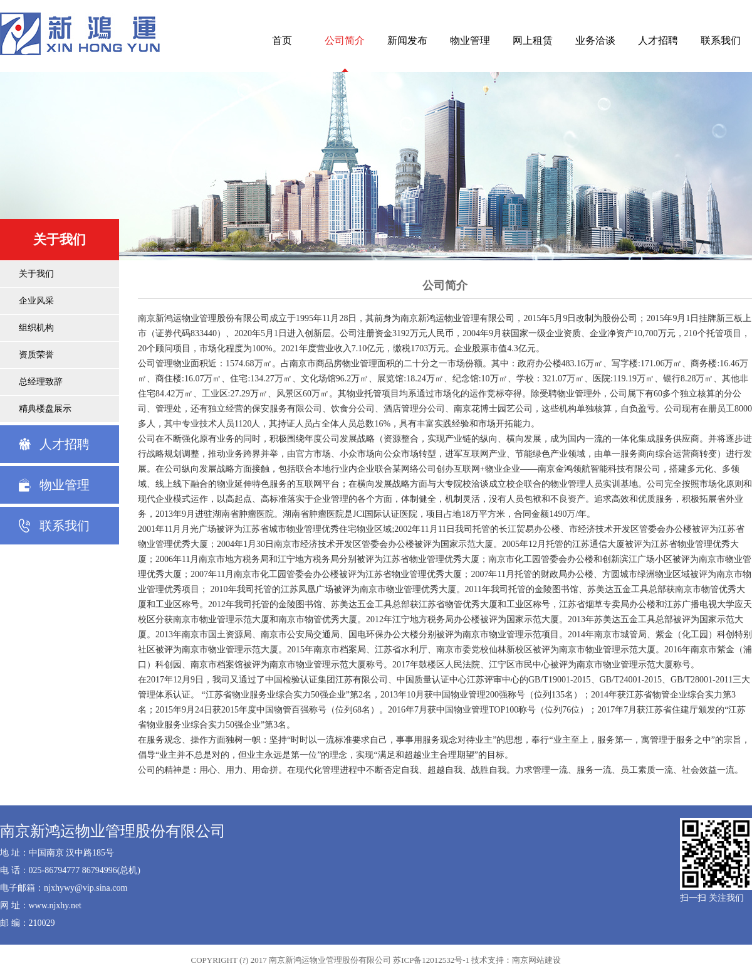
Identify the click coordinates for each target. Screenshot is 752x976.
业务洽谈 (595, 40)
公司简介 (345, 40)
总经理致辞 (41, 381)
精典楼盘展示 (45, 408)
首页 (282, 40)
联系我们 (721, 40)
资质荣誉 (36, 354)
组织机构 (36, 327)
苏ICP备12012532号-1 (431, 960)
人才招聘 (658, 40)
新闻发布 (407, 40)
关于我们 (36, 273)
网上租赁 (533, 40)
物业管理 (470, 40)
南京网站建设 (536, 960)
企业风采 (36, 300)
